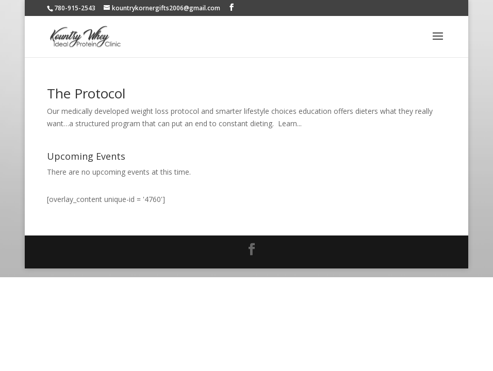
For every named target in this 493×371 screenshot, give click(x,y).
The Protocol (86, 93)
